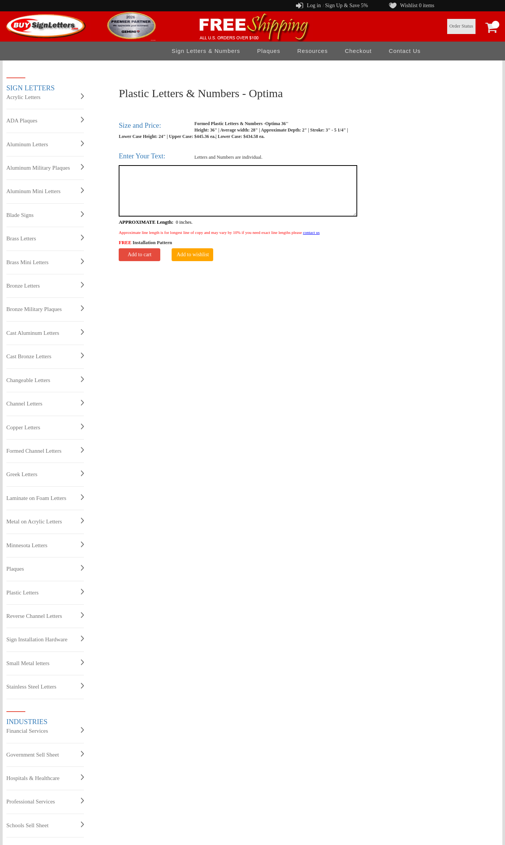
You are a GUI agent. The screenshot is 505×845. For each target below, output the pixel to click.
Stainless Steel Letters (45, 686)
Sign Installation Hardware (45, 639)
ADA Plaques (45, 120)
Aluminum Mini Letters (45, 190)
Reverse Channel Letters (45, 615)
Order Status (461, 26)
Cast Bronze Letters (45, 356)
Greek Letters (45, 473)
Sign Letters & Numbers (206, 51)
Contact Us (405, 51)
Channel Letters (45, 403)
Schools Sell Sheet (45, 825)
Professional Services (45, 801)
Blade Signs (45, 214)
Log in (314, 5)
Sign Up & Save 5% (346, 5)
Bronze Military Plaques (45, 308)
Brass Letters (45, 238)
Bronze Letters (45, 285)
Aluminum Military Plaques (45, 167)
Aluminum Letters (45, 144)
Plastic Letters (45, 592)
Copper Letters (45, 427)
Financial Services (45, 730)
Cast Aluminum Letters (45, 332)
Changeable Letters (45, 379)
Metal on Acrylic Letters (45, 521)
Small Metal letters (45, 662)
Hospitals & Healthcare (45, 777)
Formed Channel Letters (45, 450)
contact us (311, 232)
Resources (312, 51)
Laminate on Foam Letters (45, 497)
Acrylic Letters (45, 96)
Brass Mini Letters (45, 261)
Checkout (358, 51)
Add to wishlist (193, 254)
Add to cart (140, 254)
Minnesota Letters (45, 545)
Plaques (268, 51)
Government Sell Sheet (45, 754)
